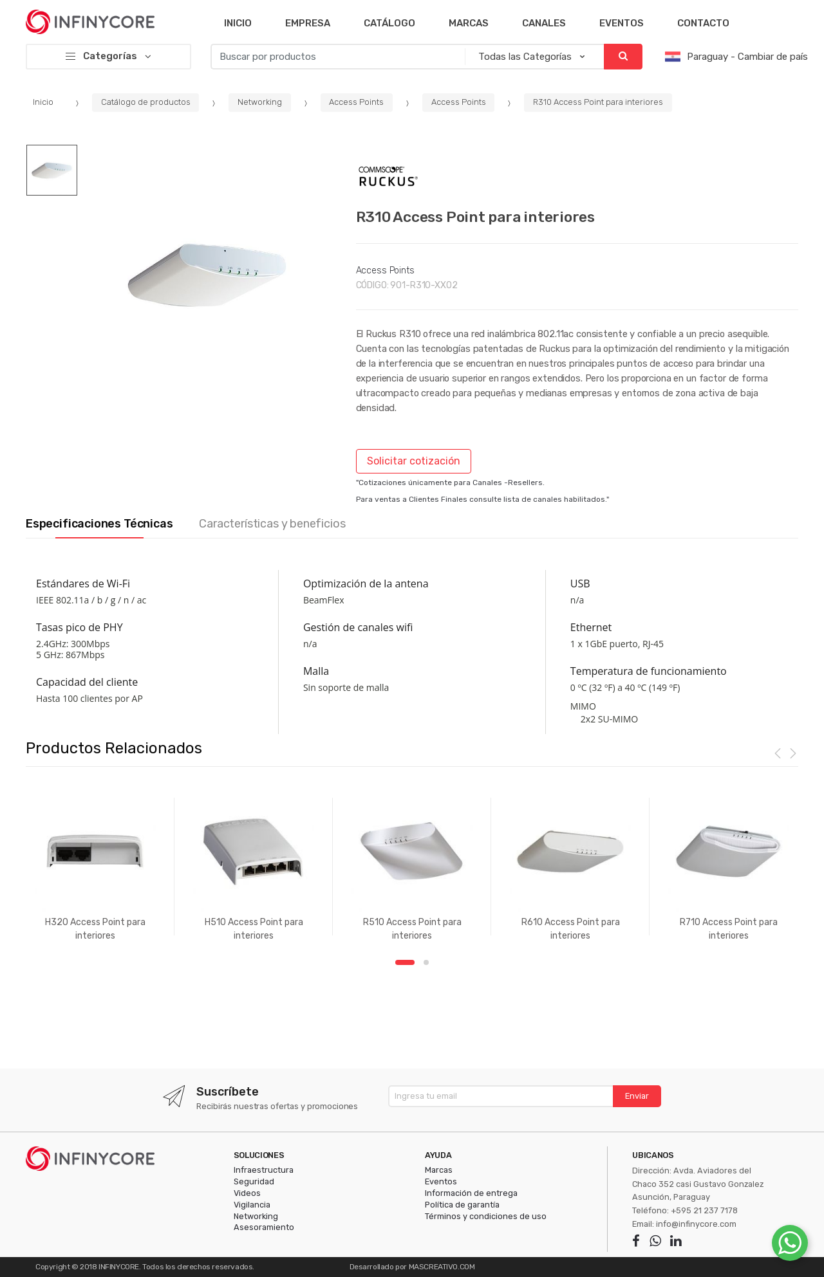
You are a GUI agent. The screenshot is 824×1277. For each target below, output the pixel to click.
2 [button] (426, 962)
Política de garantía (462, 1204)
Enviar (637, 1096)
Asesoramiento (264, 1227)
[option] (207, 273)
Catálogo (389, 23)
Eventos (621, 23)
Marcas (469, 23)
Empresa (307, 23)
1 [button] (405, 962)
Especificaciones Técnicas (99, 524)
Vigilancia (252, 1204)
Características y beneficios (272, 524)
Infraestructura (264, 1170)
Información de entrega (471, 1193)
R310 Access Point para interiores (598, 102)
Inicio (238, 23)
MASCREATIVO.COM (442, 1266)
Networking (260, 102)
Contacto (703, 23)
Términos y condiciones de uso (486, 1216)
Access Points (356, 102)
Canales (544, 23)
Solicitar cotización (413, 461)
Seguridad (254, 1181)
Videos (247, 1193)
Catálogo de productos (146, 102)
